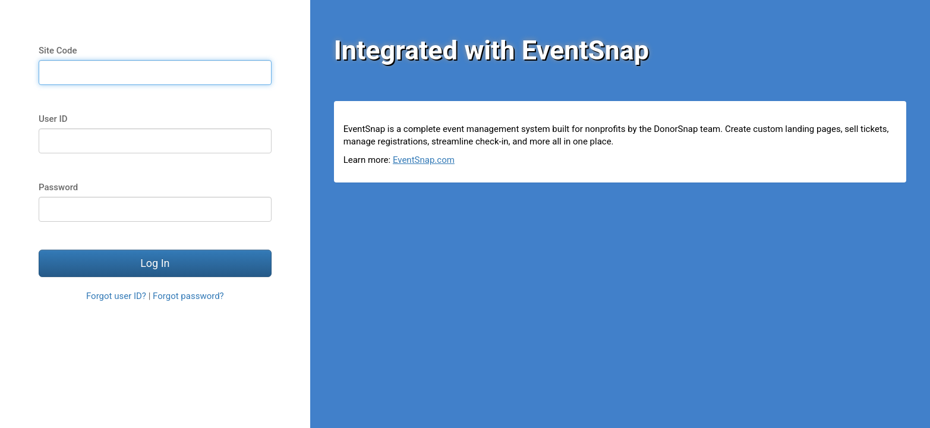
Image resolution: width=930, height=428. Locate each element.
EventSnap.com (424, 160)
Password (58, 187)
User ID (53, 119)
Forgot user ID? (116, 296)
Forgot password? (188, 296)
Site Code (58, 50)
